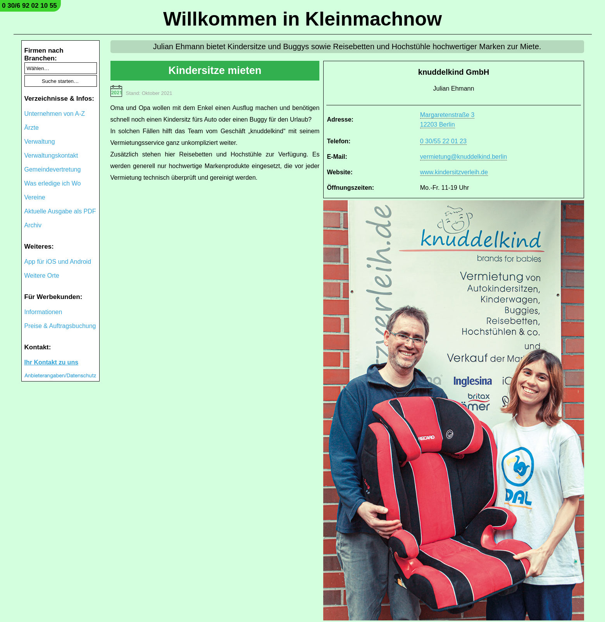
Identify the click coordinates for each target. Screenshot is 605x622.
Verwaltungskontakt (51, 155)
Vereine (34, 197)
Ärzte (31, 127)
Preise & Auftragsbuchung (60, 326)
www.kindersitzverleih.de (454, 172)
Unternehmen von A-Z (54, 113)
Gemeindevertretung (52, 169)
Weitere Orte (41, 275)
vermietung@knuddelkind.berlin (463, 156)
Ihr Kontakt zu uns (51, 362)
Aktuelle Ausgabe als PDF (60, 211)
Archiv (32, 225)
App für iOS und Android (57, 261)
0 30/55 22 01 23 (443, 141)
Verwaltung (39, 141)
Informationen (43, 312)
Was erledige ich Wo (52, 183)
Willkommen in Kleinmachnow (302, 19)
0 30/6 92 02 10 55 (29, 5)
